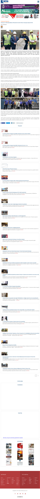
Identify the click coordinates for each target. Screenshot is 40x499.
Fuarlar (30, 480)
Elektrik (8, 483)
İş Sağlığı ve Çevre (17, 482)
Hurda (12, 483)
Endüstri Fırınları (13, 477)
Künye (35, 479)
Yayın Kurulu (36, 480)
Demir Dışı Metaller (8, 480)
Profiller (30, 483)
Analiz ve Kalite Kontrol (3, 483)
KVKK (22, 484)
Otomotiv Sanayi (2, 480)
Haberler (23, 477)
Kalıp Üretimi (17, 483)
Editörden (36, 477)
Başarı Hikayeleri (30, 477)
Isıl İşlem (17, 477)
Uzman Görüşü (30, 479)
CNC (7, 479)
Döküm (2, 477)
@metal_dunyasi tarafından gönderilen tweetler (13, 437)
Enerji (12, 479)
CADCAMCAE (8, 477)
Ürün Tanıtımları (24, 479)
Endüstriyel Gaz (13, 480)
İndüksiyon (17, 480)
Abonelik (36, 483)
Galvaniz (17, 479)
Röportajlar (23, 483)
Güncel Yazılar (24, 480)
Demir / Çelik (3, 479)
